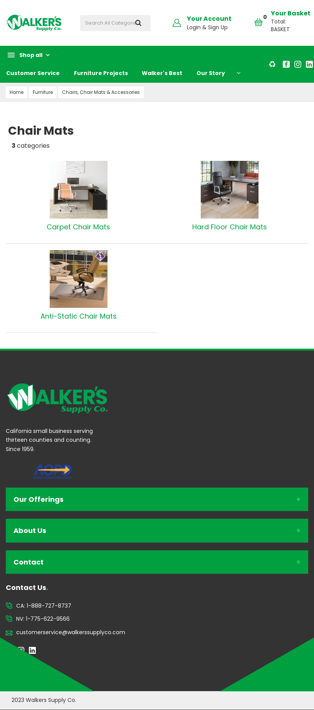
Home (17, 92)
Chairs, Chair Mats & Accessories (101, 92)
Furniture (43, 92)
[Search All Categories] (115, 23)
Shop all (30, 55)
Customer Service (33, 73)
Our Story (210, 73)
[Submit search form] (138, 23)
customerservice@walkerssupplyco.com (70, 632)
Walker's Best (162, 73)
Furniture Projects (101, 73)
